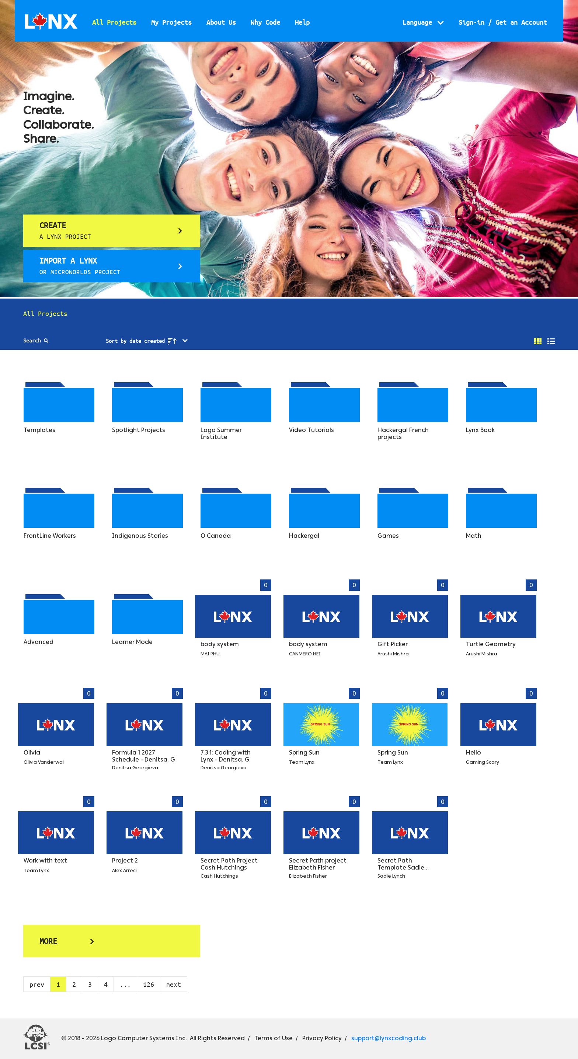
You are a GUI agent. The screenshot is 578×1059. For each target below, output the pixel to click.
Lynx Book (480, 429)
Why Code (265, 22)
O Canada (216, 535)
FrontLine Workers (50, 535)
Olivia (32, 752)
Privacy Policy (322, 1038)
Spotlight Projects (138, 429)
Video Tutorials (311, 429)
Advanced (38, 641)
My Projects (171, 22)
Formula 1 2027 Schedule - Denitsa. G (143, 756)
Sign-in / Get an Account (503, 22)
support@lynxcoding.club (388, 1038)
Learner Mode (132, 641)
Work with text (45, 860)
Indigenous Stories (140, 535)
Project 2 (125, 860)
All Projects (114, 22)
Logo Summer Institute (221, 433)
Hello (473, 752)
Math (473, 535)
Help (302, 22)
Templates (39, 429)
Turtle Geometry (491, 644)
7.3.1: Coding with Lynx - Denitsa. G (226, 756)
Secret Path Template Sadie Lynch (400, 867)
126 (148, 984)
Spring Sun (304, 752)
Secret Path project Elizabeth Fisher (318, 864)
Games (388, 535)
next (173, 984)
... (125, 984)
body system (220, 644)
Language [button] (419, 22)
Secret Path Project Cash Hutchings (229, 864)
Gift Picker (392, 644)
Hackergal (304, 535)
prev (36, 984)
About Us (221, 22)
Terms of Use (273, 1038)
